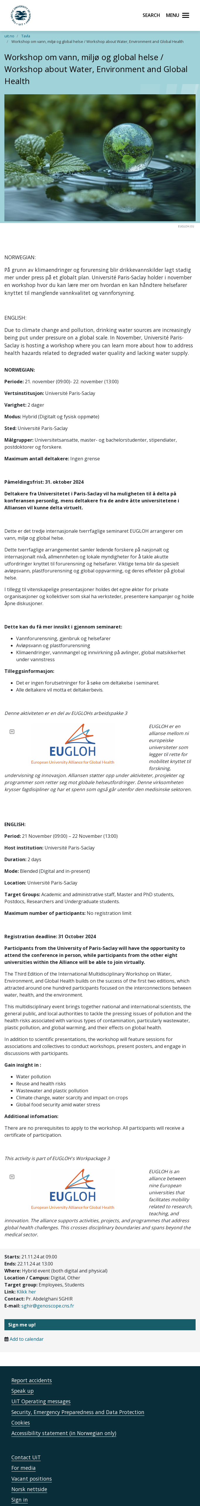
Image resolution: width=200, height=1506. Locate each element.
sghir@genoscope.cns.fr (47, 1271)
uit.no (9, 36)
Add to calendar (27, 1304)
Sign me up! (22, 1289)
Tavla (25, 36)
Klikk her (26, 1256)
